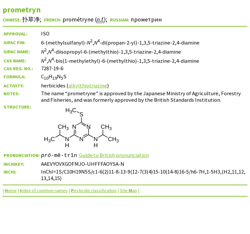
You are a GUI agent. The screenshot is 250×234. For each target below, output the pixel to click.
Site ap (128, 190)
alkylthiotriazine (87, 85)
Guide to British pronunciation (114, 155)
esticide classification (94, 190)
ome (11, 190)
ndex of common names (44, 190)
